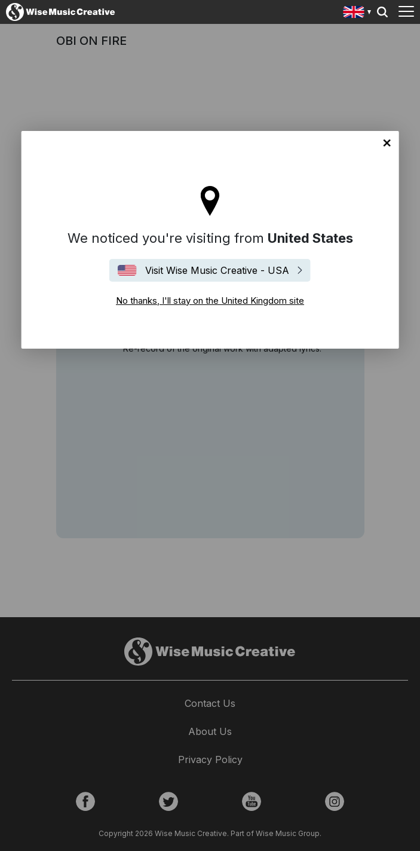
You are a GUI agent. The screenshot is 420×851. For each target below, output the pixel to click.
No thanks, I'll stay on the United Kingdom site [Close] (387, 143)
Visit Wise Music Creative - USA (217, 270)
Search (382, 12)
